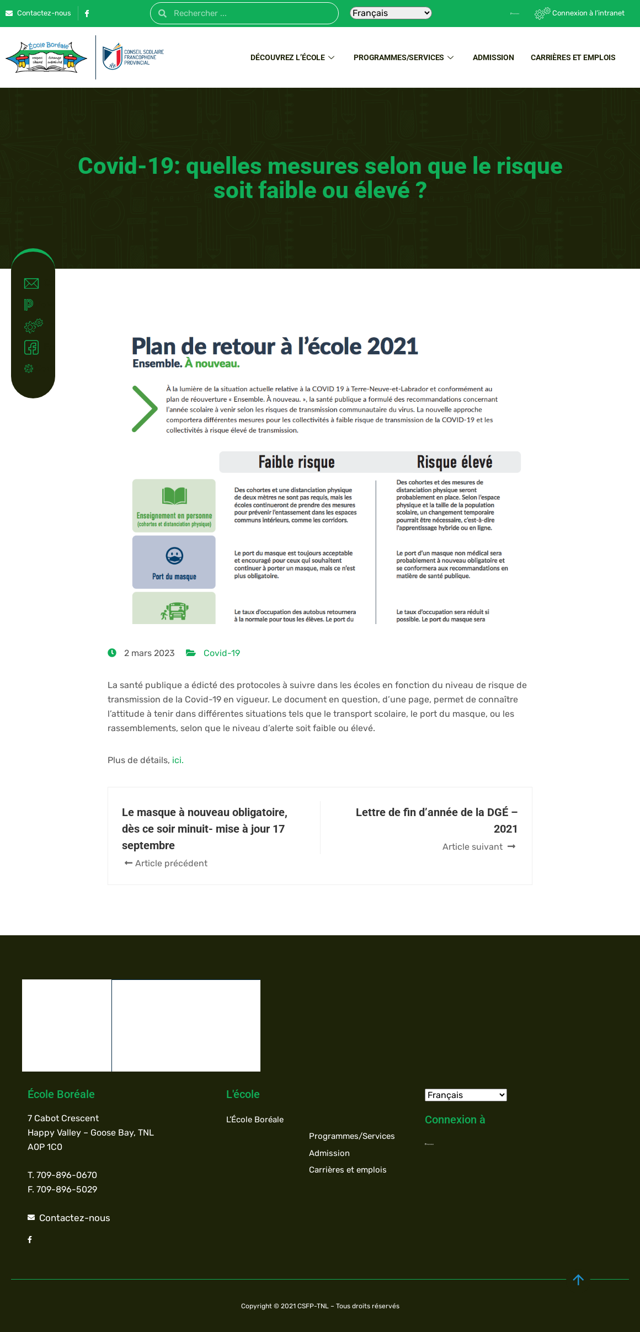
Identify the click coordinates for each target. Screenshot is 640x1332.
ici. (178, 760)
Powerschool (35, 305)
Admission (493, 57)
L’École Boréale (255, 1119)
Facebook (35, 347)
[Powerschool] (495, 13)
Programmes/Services (405, 57)
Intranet (35, 326)
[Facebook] (86, 13)
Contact (35, 283)
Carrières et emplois (573, 57)
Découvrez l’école (293, 57)
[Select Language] (391, 13)
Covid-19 (35, 368)
